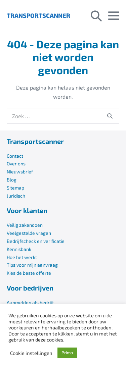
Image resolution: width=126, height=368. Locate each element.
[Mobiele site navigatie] (113, 15)
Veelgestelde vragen (29, 233)
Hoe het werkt (22, 257)
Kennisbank (19, 249)
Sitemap (15, 188)
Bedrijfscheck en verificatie (36, 241)
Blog (11, 179)
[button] (96, 15)
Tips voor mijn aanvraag (32, 265)
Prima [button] (67, 352)
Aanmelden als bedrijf (30, 302)
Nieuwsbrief (20, 171)
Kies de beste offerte (29, 273)
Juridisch (16, 196)
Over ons (16, 163)
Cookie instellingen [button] (31, 353)
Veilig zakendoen (25, 225)
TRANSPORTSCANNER (38, 15)
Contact (15, 156)
